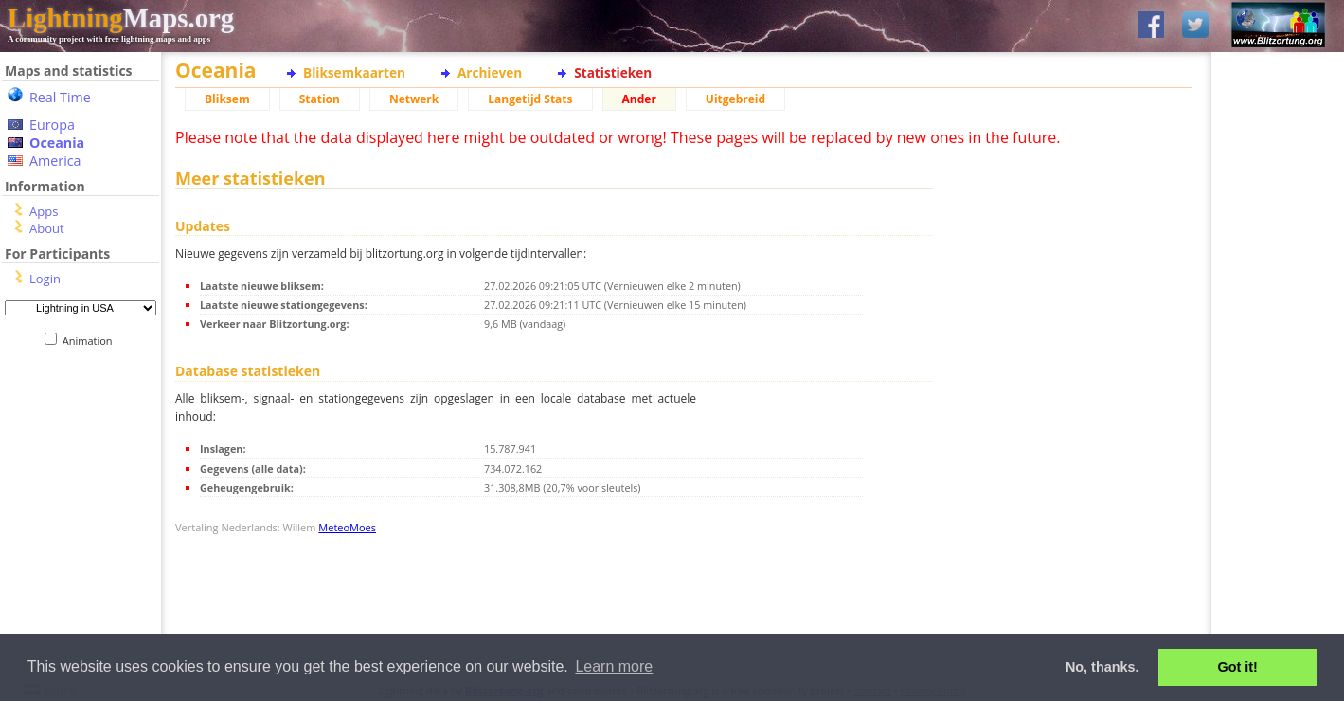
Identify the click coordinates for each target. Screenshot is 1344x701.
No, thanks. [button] (1102, 666)
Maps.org (121, 18)
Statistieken (613, 72)
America (55, 161)
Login (45, 278)
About (46, 228)
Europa (52, 125)
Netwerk (414, 99)
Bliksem (227, 99)
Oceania (56, 143)
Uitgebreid (735, 99)
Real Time (60, 97)
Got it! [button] (1238, 666)
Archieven (489, 72)
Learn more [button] (614, 666)
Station (319, 99)
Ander (639, 99)
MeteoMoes (347, 527)
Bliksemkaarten (354, 72)
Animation (91, 340)
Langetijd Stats (530, 99)
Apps (43, 211)
